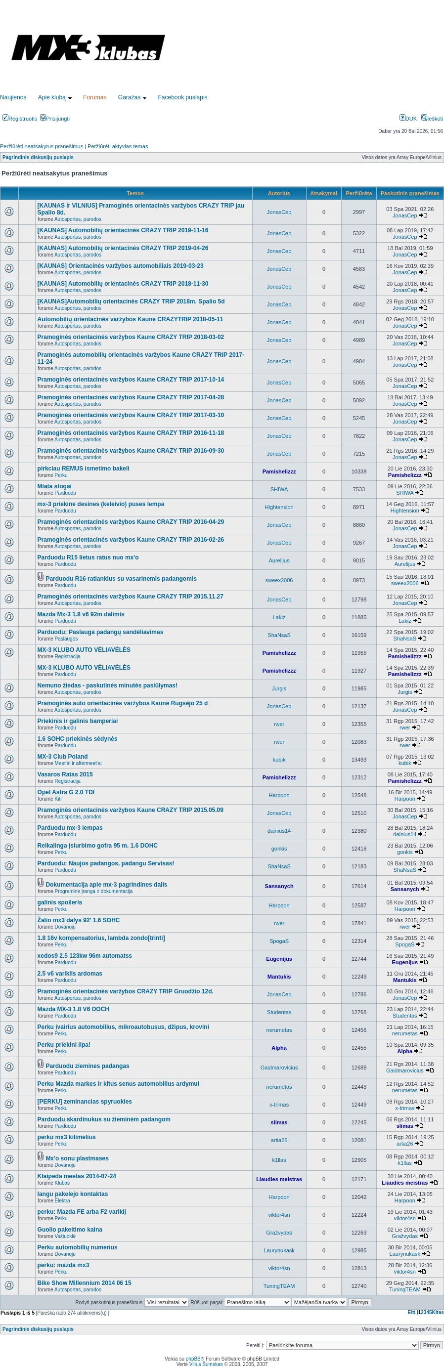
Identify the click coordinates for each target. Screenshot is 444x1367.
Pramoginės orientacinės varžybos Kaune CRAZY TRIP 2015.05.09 (130, 810)
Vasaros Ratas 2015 (65, 774)
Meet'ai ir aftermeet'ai (78, 763)
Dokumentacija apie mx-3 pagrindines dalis (106, 884)
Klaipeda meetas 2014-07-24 (77, 1176)
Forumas (94, 97)
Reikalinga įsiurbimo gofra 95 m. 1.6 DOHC (98, 845)
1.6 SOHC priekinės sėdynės (78, 738)
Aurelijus (279, 560)
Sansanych (279, 886)
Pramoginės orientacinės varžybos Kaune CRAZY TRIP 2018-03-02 (131, 337)
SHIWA (279, 489)
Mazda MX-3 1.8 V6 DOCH (73, 1009)
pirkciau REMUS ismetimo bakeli (84, 468)
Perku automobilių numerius (78, 1247)
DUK (408, 119)
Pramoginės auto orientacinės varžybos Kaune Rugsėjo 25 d (123, 703)
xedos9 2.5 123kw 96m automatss (85, 955)
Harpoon (278, 795)
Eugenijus (279, 959)
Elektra (62, 1200)
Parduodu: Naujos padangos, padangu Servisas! (106, 863)
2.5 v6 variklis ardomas (70, 973)
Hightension (279, 507)
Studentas (279, 1012)
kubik (279, 760)
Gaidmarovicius (279, 1067)
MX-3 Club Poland (63, 756)
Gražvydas (279, 1233)
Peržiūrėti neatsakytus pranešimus (41, 146)
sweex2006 (279, 580)
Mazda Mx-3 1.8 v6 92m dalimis (81, 614)
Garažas (129, 97)
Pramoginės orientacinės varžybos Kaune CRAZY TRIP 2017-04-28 (131, 397)
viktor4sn (279, 1215)
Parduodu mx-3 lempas (70, 827)
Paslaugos (66, 638)
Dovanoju (65, 927)
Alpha (279, 1048)
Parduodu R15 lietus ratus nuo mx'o (88, 557)
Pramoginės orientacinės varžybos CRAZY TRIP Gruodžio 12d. (126, 991)
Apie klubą (52, 97)
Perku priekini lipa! (64, 1044)
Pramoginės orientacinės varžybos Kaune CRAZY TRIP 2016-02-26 (131, 539)
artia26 (279, 1140)
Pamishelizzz (279, 471)
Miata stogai (55, 486)
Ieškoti (432, 119)
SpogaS (279, 941)
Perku (61, 475)
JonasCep (279, 212)
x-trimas (279, 1105)
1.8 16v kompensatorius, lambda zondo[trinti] (101, 938)
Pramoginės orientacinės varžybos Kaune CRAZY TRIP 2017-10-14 (131, 379)
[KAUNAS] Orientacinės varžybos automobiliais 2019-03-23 (121, 265)
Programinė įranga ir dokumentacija (94, 891)
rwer (279, 724)
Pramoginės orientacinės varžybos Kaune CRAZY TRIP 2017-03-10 (131, 415)
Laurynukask (279, 1250)
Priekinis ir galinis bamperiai (78, 721)
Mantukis (279, 977)
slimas (278, 1122)
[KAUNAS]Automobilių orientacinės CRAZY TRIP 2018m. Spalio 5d (131, 301)
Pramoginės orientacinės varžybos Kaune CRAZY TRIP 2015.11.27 (130, 596)
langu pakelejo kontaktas (73, 1194)
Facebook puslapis (183, 97)
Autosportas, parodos (77, 219)
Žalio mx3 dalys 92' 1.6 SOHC (79, 920)
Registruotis (19, 119)
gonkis (279, 849)
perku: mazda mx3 (63, 1265)
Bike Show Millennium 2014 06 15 (85, 1283)
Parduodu (65, 493)
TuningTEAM (279, 1286)
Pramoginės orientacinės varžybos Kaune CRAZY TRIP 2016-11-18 (131, 432)
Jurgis (279, 688)
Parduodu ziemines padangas (87, 1066)
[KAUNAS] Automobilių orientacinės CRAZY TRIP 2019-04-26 (123, 248)
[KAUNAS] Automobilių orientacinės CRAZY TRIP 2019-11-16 (123, 230)
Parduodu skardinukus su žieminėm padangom (104, 1119)
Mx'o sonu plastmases (77, 1158)
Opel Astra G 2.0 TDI (66, 792)
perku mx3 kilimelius (67, 1137)
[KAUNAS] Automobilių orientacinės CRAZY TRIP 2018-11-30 (123, 283)
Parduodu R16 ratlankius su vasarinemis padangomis (120, 578)
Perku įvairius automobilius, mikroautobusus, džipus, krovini (123, 1027)
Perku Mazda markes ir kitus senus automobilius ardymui (118, 1083)
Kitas (438, 1312)
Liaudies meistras (279, 1179)
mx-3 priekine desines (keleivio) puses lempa (101, 504)
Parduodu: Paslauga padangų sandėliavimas (101, 632)
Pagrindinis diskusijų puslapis (38, 157)
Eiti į (413, 1312)
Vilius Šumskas (206, 1364)
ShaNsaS (278, 635)
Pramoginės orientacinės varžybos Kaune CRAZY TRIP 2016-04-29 (131, 521)
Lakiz (279, 617)
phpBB (193, 1359)
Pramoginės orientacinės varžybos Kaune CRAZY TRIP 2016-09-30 (131, 450)
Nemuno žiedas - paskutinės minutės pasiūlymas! (108, 685)
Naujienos (13, 97)
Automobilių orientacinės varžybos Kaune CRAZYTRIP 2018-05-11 (130, 319)
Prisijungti (55, 119)
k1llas (279, 1160)
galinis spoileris (60, 902)
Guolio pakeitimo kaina (70, 1229)
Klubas (62, 1183)
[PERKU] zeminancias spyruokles (85, 1101)
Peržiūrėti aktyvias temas (118, 146)
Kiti (58, 799)
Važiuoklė (65, 1236)
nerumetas (279, 1030)
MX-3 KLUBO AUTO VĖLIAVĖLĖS (84, 649)
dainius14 (279, 831)
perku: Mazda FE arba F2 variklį (82, 1211)
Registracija (68, 656)
